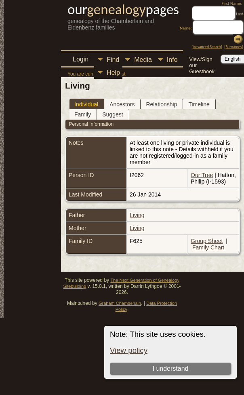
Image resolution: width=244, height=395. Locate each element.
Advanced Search (207, 46)
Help (113, 72)
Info (172, 59)
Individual (86, 104)
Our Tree (202, 175)
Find (113, 59)
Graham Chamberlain (120, 303)
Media (143, 59)
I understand (170, 368)
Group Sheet (207, 241)
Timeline (198, 104)
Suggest (112, 114)
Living (137, 215)
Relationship (161, 104)
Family (82, 114)
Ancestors (122, 104)
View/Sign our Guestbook (202, 60)
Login (80, 59)
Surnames (233, 46)
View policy (128, 350)
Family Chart (208, 247)
